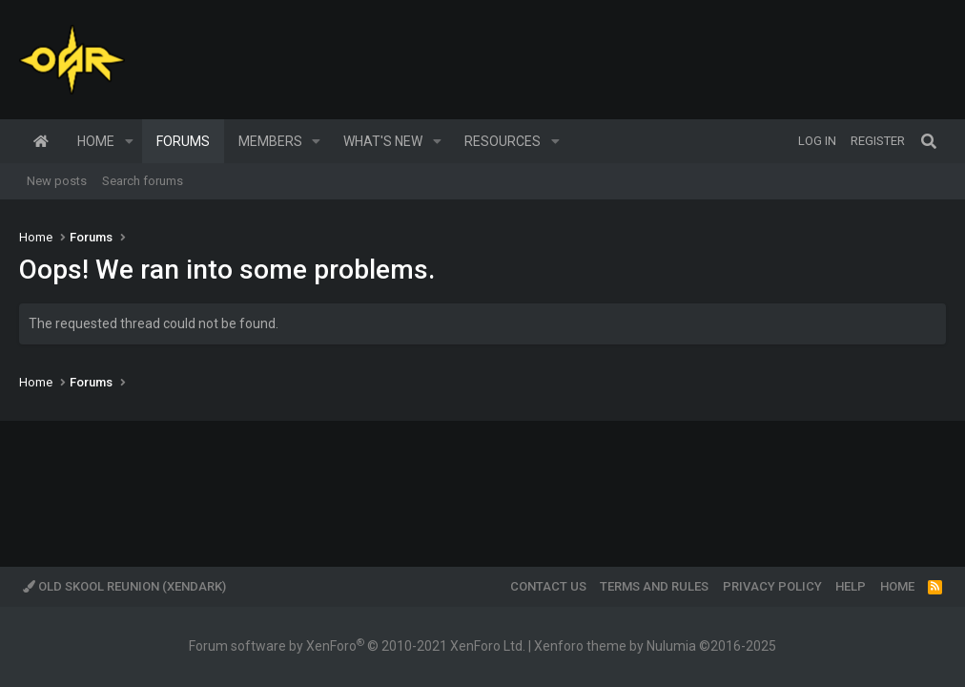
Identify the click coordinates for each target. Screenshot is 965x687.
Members (270, 141)
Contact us (548, 586)
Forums (183, 141)
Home (41, 141)
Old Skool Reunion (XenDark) (124, 586)
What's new (382, 141)
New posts (57, 181)
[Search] (929, 141)
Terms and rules (654, 586)
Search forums (142, 181)
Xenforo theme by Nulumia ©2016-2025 (655, 646)
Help (850, 586)
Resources (502, 141)
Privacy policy (772, 586)
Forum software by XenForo (357, 646)
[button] (129, 141)
